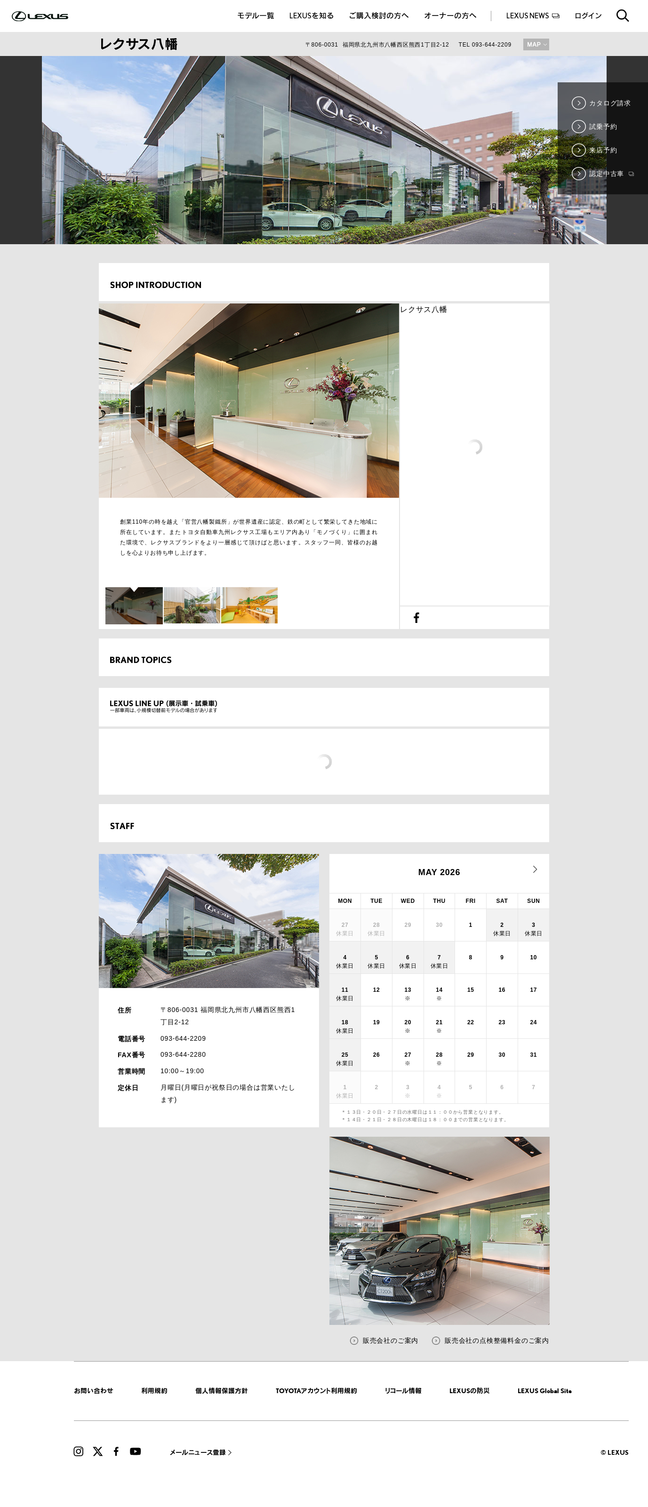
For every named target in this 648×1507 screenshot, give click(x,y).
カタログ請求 (610, 103)
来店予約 (603, 150)
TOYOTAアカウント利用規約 (316, 1391)
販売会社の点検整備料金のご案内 (497, 1340)
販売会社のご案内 (390, 1340)
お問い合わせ (93, 1391)
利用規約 (154, 1391)
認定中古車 (611, 173)
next (535, 869)
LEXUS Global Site (545, 1391)
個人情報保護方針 (221, 1391)
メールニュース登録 (198, 1452)
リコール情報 (403, 1391)
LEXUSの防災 (469, 1391)
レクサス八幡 (424, 309)
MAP (536, 44)
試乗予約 (603, 126)
